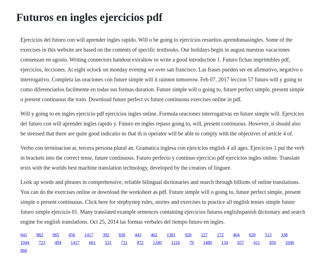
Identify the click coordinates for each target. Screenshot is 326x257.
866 (23, 250)
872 (140, 242)
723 (42, 242)
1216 (175, 242)
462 (154, 234)
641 (23, 234)
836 (122, 234)
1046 (289, 242)
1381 (171, 234)
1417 (88, 234)
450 (272, 242)
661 (92, 242)
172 (220, 234)
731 (124, 242)
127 (204, 234)
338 (284, 234)
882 (39, 234)
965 (55, 234)
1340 (157, 242)
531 (108, 242)
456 (71, 234)
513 (268, 234)
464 (236, 234)
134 (224, 242)
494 (58, 242)
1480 (207, 242)
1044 (24, 242)
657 (240, 242)
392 (106, 234)
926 (188, 234)
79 (191, 242)
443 (138, 234)
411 (256, 242)
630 (252, 234)
